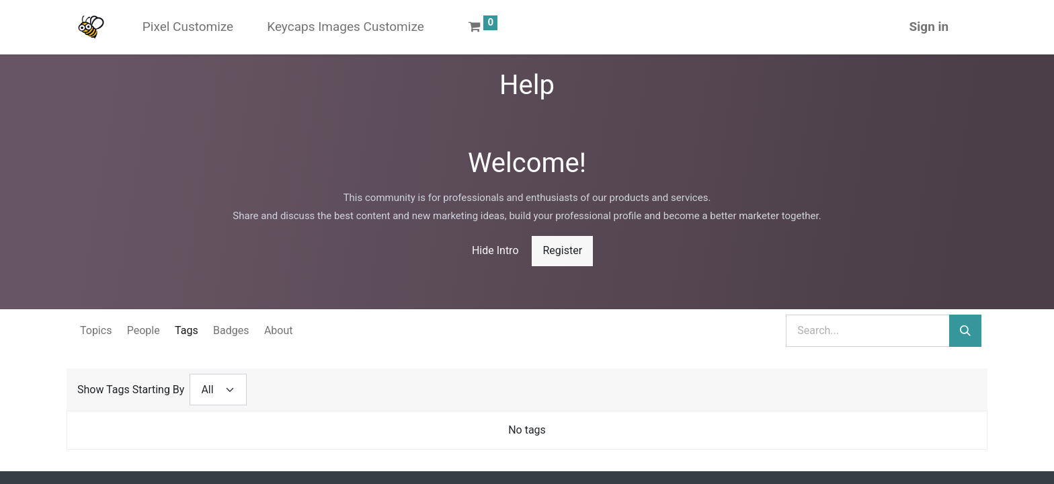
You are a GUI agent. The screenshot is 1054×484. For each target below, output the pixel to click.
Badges (231, 330)
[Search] (965, 331)
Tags (186, 330)
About (278, 330)
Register (562, 250)
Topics (96, 330)
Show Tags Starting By (130, 389)
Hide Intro (495, 250)
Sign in (929, 26)
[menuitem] (188, 27)
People (143, 330)
